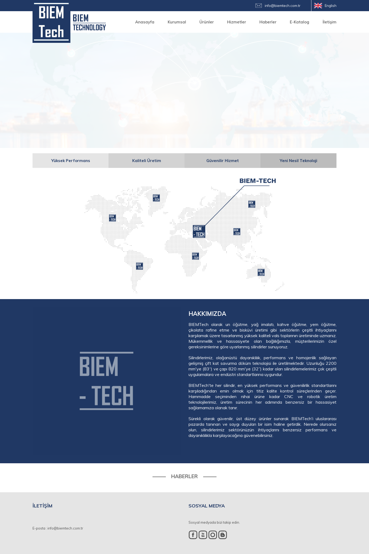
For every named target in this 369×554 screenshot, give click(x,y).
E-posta (39, 528)
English (330, 5)
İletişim (329, 21)
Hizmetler (236, 21)
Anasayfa (144, 21)
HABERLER (184, 476)
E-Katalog (299, 21)
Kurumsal (177, 21)
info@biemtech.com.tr (282, 5)
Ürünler (206, 21)
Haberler (267, 21)
